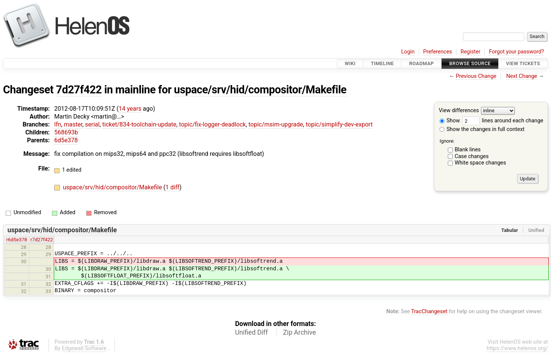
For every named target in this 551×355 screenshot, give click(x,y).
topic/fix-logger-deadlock (212, 124)
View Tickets (523, 63)
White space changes (480, 163)
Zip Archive (299, 332)
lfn (57, 124)
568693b (66, 132)
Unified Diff (251, 332)
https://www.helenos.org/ (517, 348)
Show (450, 120)
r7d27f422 (42, 239)
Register (471, 52)
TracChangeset (429, 311)
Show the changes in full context (482, 129)
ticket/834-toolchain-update (139, 124)
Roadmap (421, 63)
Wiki (350, 63)
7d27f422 (79, 89)
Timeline (382, 63)
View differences (459, 111)
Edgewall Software (84, 348)
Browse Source (470, 63)
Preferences (437, 52)
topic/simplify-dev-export (339, 124)
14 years (130, 108)
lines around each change (502, 120)
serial (92, 124)
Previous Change (476, 76)
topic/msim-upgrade (276, 124)
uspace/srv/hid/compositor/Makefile (260, 89)
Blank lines (468, 149)
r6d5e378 (16, 239)
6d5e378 (66, 140)
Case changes (471, 156)
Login (408, 52)
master (73, 124)
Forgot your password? (516, 52)
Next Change (521, 76)
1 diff (172, 187)
